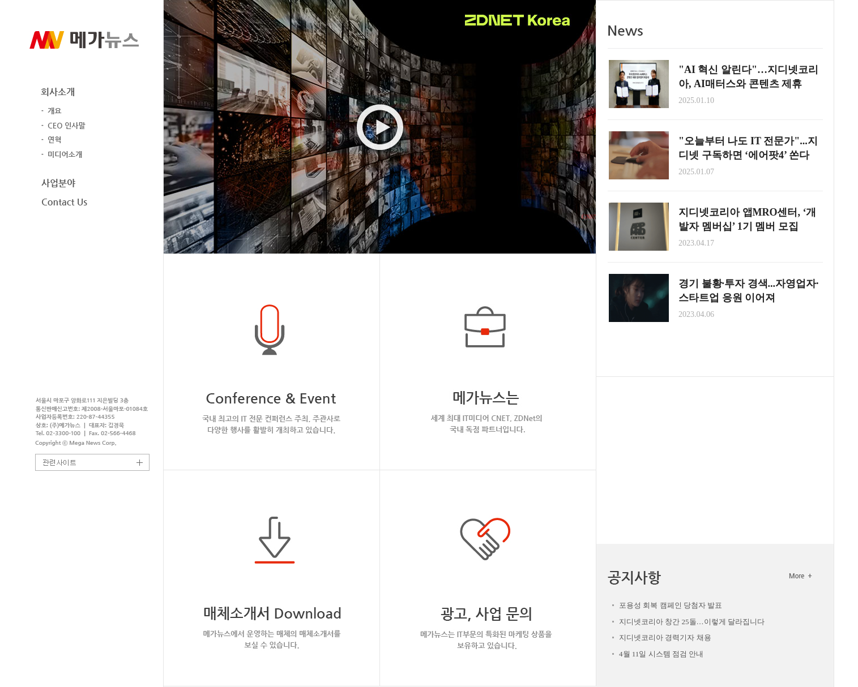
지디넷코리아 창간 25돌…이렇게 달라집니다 (692, 621)
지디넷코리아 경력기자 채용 (665, 637)
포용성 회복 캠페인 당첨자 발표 (670, 605)
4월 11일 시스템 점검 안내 (661, 654)
